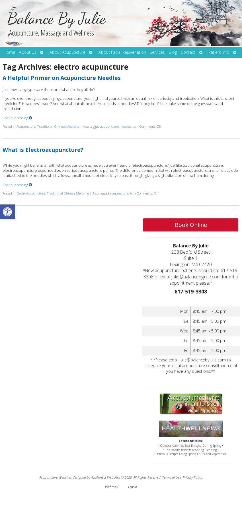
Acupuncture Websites (55, 477)
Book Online (191, 225)
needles (125, 126)
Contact (188, 52)
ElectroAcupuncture (31, 193)
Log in (132, 487)
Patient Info (218, 52)
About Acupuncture (67, 52)
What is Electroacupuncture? (43, 150)
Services (157, 52)
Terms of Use (171, 477)
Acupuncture (26, 126)
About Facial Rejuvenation (122, 52)
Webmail (111, 487)
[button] (7, 211)
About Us (27, 52)
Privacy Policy (192, 477)
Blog (173, 52)
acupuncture (109, 126)
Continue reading (17, 117)
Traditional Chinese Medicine (58, 126)
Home (9, 52)
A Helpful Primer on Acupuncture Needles (62, 78)
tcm (135, 126)
